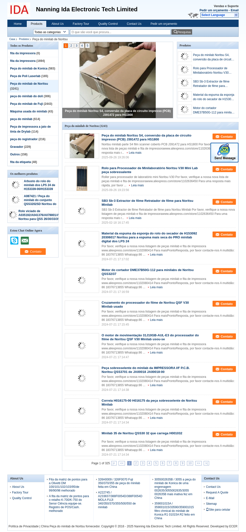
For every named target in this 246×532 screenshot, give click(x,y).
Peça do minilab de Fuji (26, 104)
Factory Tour (81, 24)
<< (121, 463)
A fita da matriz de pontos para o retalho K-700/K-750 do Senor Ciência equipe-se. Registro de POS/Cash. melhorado (69, 503)
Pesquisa (184, 32)
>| (206, 463)
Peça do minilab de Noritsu (29, 83)
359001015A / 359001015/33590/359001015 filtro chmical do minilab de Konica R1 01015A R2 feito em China (174, 511)
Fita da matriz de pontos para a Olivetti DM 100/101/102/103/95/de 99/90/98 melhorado (68, 485)
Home (18, 24)
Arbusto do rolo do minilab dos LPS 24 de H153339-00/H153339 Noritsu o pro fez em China (39, 189)
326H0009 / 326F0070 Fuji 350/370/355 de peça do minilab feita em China (119, 483)
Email (235, 10)
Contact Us (134, 24)
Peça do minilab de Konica (28, 68)
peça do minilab (21, 119)
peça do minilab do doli (26, 96)
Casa (12, 39)
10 (190, 463)
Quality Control (108, 24)
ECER (233, 526)
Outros (15, 154)
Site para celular (218, 509)
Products (36, 24)
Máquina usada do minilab (28, 111)
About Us (57, 24)
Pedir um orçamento (214, 10)
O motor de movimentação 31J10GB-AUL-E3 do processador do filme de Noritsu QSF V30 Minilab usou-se (150, 337)
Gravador (16, 147)
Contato (227, 136)
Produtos (24, 39)
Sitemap (211, 503)
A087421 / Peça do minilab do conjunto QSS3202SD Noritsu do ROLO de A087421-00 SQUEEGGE (40, 204)
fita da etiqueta (20, 162)
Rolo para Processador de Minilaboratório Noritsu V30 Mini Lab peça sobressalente (212, 71)
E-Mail (210, 498)
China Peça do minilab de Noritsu (63, 526)
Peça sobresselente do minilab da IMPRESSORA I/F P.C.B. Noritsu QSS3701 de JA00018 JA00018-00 (146, 370)
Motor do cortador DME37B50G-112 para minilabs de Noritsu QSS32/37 (214, 110)
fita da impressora (22, 53)
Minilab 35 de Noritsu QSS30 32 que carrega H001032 (142, 433)
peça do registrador (24, 139)
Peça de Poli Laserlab (25, 76)
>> (198, 463)
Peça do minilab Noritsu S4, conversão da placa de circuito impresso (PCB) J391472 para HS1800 (213, 57)
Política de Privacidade (24, 526)
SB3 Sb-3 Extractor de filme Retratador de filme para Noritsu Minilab (211, 84)
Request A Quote (217, 492)
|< (114, 463)
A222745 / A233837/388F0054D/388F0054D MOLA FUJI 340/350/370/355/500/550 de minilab (120, 500)
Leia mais (135, 152)
